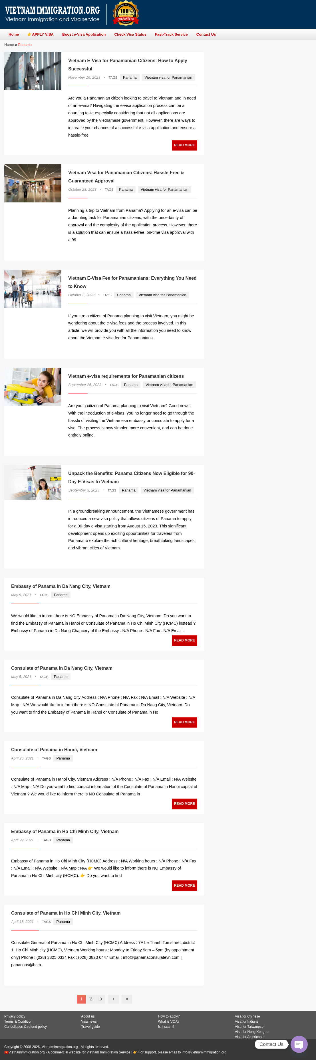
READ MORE (184, 145)
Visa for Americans (249, 1037)
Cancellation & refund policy (25, 1027)
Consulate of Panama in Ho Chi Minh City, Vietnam (65, 913)
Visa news (88, 1022)
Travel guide (90, 1027)
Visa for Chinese (247, 1016)
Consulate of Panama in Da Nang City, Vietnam (61, 668)
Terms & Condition (18, 1022)
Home (9, 44)
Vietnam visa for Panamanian (168, 77)
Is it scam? (166, 1027)
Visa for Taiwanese (249, 1027)
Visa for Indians (247, 1022)
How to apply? (169, 1016)
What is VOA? (169, 1022)
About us (87, 1016)
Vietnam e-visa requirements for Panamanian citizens (126, 376)
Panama (130, 77)
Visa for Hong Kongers (252, 1032)
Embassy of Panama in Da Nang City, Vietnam (60, 586)
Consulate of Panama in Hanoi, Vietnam (54, 749)
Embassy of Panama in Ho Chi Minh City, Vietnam (64, 831)
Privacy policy (14, 1016)
